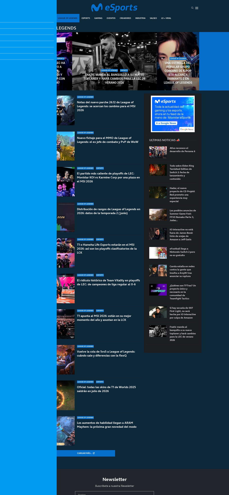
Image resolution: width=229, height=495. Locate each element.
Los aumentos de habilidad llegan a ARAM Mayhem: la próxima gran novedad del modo (106, 425)
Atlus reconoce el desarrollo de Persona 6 (182, 149)
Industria (140, 18)
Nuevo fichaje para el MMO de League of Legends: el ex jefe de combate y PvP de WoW (107, 140)
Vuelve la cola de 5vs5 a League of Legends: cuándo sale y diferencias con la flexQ (106, 359)
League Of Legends (67, 18)
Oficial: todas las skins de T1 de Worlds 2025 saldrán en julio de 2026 (106, 392)
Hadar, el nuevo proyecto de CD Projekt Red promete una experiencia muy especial (182, 194)
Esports (86, 18)
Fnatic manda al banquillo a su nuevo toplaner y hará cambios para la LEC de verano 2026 (115, 78)
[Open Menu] (196, 8)
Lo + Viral (166, 18)
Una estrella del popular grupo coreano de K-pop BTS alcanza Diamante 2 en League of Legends (178, 72)
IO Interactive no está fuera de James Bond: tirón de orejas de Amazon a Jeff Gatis (181, 234)
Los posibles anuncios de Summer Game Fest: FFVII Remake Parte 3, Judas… (183, 215)
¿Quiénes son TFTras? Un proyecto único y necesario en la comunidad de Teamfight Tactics (183, 292)
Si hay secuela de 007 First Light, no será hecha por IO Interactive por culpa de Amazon (183, 312)
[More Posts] (86, 453)
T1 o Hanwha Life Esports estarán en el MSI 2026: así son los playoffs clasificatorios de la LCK (107, 254)
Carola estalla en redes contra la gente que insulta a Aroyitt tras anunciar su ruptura (182, 271)
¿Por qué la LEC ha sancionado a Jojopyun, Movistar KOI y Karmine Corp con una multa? (51, 72)
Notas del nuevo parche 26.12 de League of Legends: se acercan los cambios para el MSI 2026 (106, 106)
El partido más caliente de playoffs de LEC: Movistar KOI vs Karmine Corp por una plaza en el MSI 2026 (108, 177)
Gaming (98, 18)
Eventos (111, 18)
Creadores (125, 18)
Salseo (153, 18)
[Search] (192, 8)
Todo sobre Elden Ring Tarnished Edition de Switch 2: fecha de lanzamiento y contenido (182, 172)
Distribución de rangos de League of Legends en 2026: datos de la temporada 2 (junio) (108, 213)
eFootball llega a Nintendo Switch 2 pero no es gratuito (182, 252)
